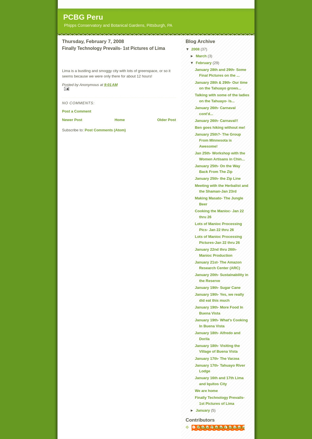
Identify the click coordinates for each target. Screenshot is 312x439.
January (203, 410)
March (202, 56)
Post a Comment (76, 111)
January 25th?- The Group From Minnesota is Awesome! (218, 140)
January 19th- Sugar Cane (217, 287)
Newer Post (72, 120)
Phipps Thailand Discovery (221, 427)
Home (119, 120)
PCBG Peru (83, 17)
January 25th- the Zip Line (218, 178)
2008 (196, 49)
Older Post (166, 120)
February (204, 63)
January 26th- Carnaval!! (216, 121)
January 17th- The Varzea (217, 358)
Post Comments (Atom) (105, 130)
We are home (206, 391)
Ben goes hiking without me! (220, 127)
